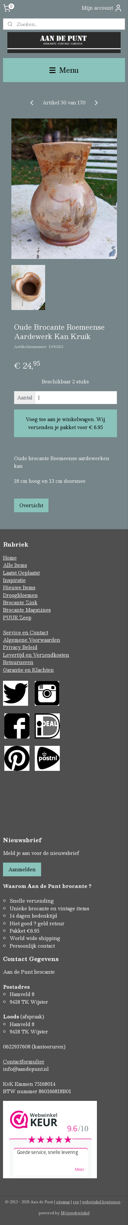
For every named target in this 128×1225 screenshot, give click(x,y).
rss (76, 1202)
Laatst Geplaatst (21, 573)
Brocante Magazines (27, 610)
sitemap (63, 1202)
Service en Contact (25, 632)
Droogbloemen (20, 595)
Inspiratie (14, 580)
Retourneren (18, 662)
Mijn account (102, 8)
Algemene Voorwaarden (31, 640)
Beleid (29, 647)
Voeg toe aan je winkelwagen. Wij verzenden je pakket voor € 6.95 (65, 423)
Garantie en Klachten (28, 670)
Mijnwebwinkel (75, 1213)
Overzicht (31, 505)
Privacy (12, 647)
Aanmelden (22, 869)
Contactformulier (23, 1061)
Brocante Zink (20, 602)
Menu (64, 70)
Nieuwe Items (19, 587)
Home (10, 558)
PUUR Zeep (17, 617)
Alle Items (15, 565)
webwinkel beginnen (101, 1202)
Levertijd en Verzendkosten (36, 655)
